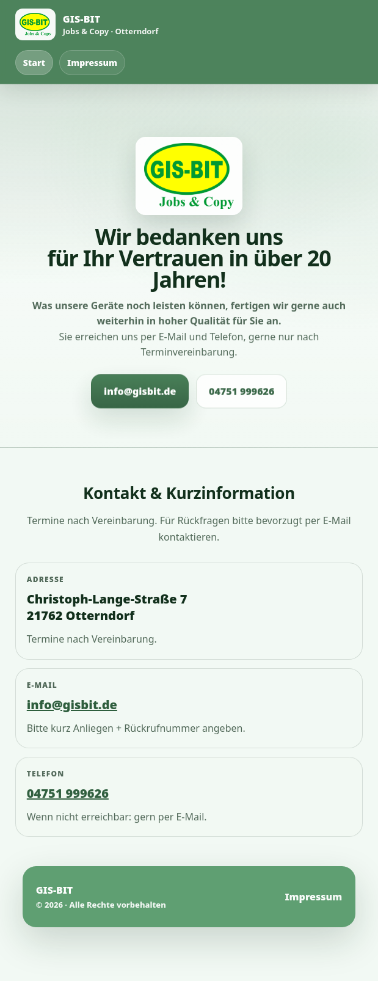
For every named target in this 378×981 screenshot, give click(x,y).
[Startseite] (87, 24)
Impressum (92, 62)
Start (34, 62)
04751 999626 (241, 391)
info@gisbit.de (140, 391)
